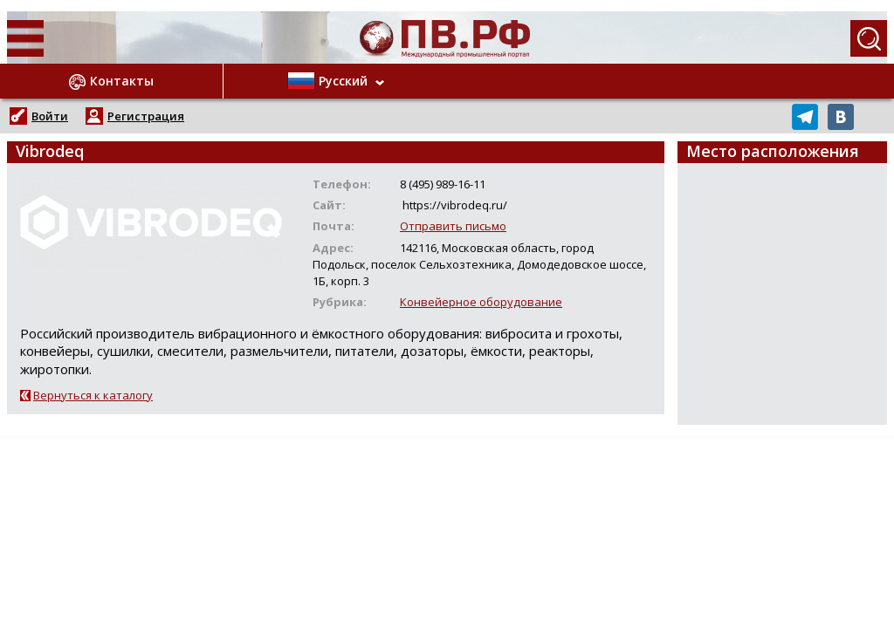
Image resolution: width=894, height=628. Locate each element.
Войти (49, 116)
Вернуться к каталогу (93, 395)
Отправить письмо (453, 226)
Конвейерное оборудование (481, 302)
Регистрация (145, 116)
